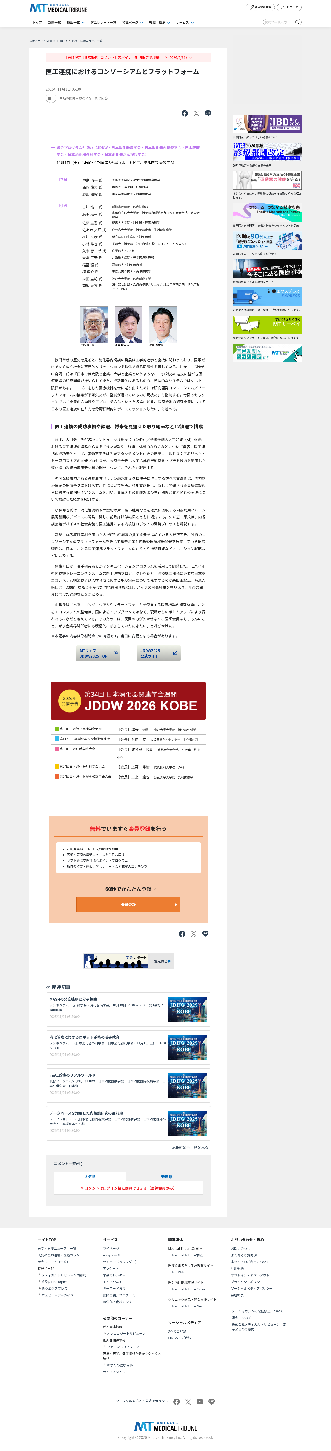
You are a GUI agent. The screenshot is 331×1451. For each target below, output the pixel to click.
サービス (182, 22)
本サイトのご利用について (250, 1261)
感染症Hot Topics (54, 1281)
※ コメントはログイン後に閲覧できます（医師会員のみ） (128, 1188)
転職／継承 (157, 22)
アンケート (111, 1268)
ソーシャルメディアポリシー (252, 1288)
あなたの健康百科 (120, 1365)
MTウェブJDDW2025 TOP (93, 653)
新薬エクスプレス (54, 1288)
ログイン (289, 7)
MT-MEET (179, 1272)
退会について (241, 1317)
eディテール (112, 1255)
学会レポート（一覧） (54, 1261)
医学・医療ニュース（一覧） (58, 1248)
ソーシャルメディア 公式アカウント (142, 1401)
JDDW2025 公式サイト (150, 653)
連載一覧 (73, 22)
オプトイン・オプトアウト (250, 1275)
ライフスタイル (114, 1371)
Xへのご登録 (177, 1331)
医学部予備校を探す (117, 1301)
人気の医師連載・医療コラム (59, 1255)
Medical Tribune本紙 (187, 1255)
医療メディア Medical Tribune (48, 41)
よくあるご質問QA (244, 1255)
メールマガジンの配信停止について (257, 1311)
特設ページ (130, 22)
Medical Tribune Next (188, 1306)
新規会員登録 (260, 7)
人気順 (89, 1176)
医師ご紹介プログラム (119, 1295)
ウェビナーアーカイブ (58, 1295)
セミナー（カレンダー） (120, 1261)
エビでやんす (112, 1281)
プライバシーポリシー (247, 1281)
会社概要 (237, 1295)
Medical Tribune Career (189, 1289)
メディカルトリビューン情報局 (64, 1275)
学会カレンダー (114, 1275)
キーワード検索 (114, 1288)
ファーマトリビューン (123, 1347)
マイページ (111, 1248)
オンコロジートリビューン (126, 1333)
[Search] (282, 22)
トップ (37, 22)
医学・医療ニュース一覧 (87, 41)
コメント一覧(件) (68, 1163)
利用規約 (237, 1268)
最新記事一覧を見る (189, 1147)
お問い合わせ (240, 1248)
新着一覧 (54, 22)
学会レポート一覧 (103, 22)
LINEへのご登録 (179, 1338)
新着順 (166, 1176)
